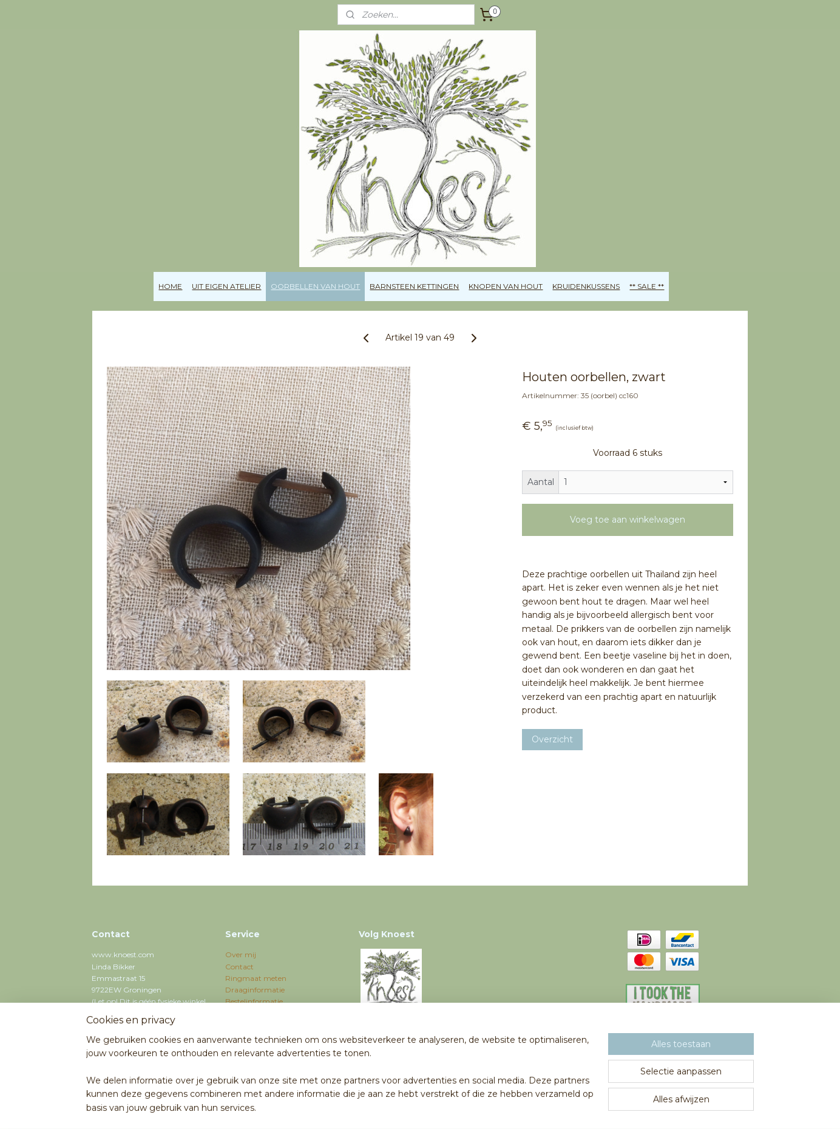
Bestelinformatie (254, 1001)
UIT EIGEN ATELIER (226, 286)
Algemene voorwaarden (267, 1036)
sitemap (363, 1106)
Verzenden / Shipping (262, 1012)
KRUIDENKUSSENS (586, 286)
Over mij (240, 954)
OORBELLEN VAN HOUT (315, 286)
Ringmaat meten (255, 978)
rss (385, 1106)
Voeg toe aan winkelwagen (627, 519)
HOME (170, 286)
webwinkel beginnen (430, 1106)
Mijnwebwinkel (536, 1106)
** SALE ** (646, 286)
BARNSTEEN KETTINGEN (414, 286)
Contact (239, 966)
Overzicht (552, 739)
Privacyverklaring (256, 1024)
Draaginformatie (255, 989)
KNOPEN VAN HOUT (506, 286)
